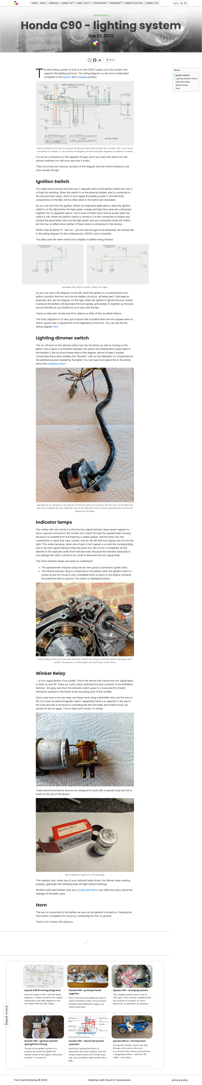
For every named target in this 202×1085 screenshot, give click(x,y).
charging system (56, 363)
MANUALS (54, 3)
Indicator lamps (183, 82)
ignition (67, 77)
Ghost (108, 1080)
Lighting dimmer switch (187, 78)
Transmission (123, 1080)
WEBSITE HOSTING (134, 3)
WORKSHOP (115, 3)
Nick (104, 42)
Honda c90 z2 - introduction (129, 1041)
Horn (178, 88)
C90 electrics (101, 15)
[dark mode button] (181, 3)
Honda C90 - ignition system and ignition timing (41, 1042)
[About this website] (89, 60)
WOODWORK (100, 3)
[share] (110, 60)
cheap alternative (87, 890)
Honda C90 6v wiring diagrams (42, 990)
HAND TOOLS (83, 3)
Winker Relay (182, 85)
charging (82, 77)
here (55, 326)
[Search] (185, 3)
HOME (34, 3)
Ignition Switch (183, 75)
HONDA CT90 (152, 3)
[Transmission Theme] (94, 60)
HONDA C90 (67, 3)
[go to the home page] (16, 3)
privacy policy (180, 1080)
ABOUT (43, 3)
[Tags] (99, 60)
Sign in (176, 3)
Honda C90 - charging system (130, 990)
